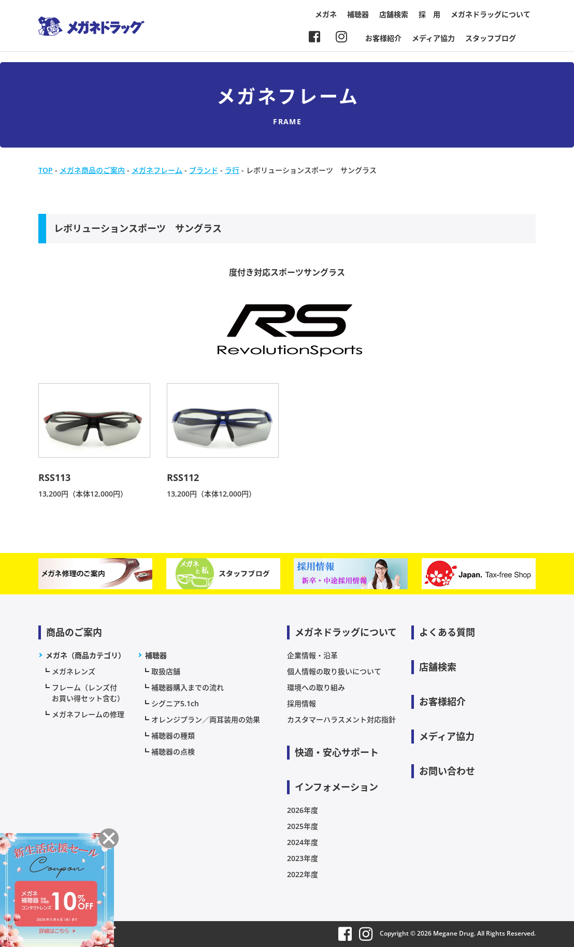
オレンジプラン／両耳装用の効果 (205, 719)
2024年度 (302, 842)
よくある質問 (447, 632)
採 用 (429, 14)
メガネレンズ (73, 671)
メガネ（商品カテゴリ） (85, 655)
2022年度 (302, 874)
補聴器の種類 (173, 735)
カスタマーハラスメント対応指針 (341, 719)
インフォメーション (336, 787)
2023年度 (302, 858)
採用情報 (301, 703)
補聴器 (358, 14)
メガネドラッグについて (490, 14)
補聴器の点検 (173, 751)
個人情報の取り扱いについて (334, 671)
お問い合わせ (447, 771)
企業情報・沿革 (312, 655)
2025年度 (302, 826)
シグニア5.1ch (175, 703)
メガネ (326, 14)
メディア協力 (433, 38)
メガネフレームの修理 (88, 714)
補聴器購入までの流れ (187, 687)
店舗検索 (393, 14)
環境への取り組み (316, 687)
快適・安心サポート (337, 752)
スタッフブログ (490, 38)
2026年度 (302, 810)
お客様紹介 (383, 38)
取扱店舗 (165, 671)
